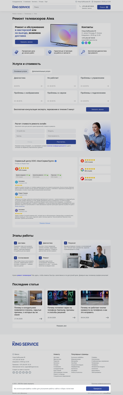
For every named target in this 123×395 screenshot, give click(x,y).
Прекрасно (98, 388)
